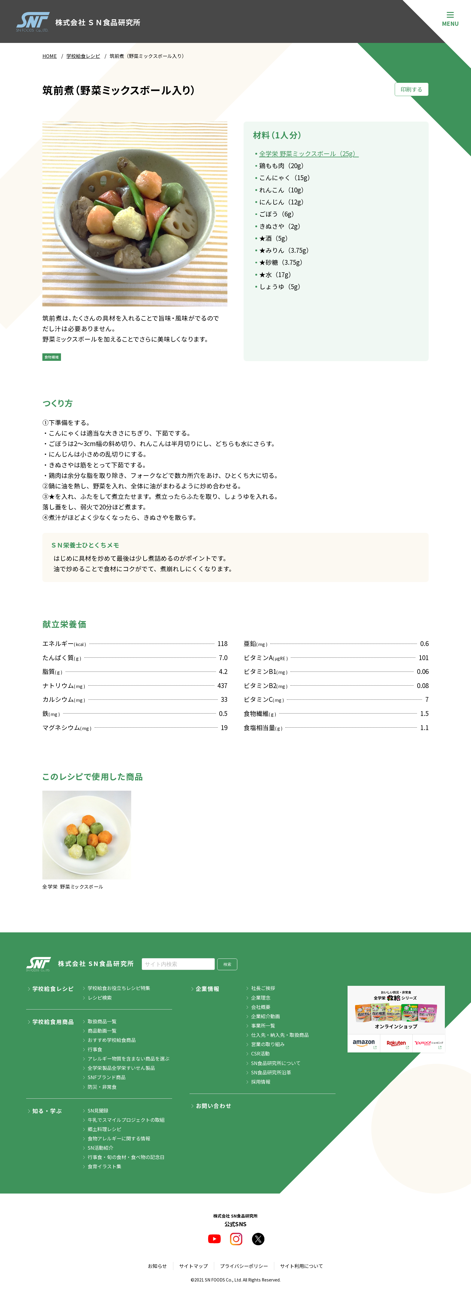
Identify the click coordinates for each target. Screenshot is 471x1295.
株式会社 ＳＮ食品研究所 (78, 22)
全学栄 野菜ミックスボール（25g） (309, 153)
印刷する (411, 89)
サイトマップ (193, 1265)
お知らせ (157, 1265)
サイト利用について (301, 1265)
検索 (227, 964)
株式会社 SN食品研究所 (80, 964)
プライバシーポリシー (244, 1265)
